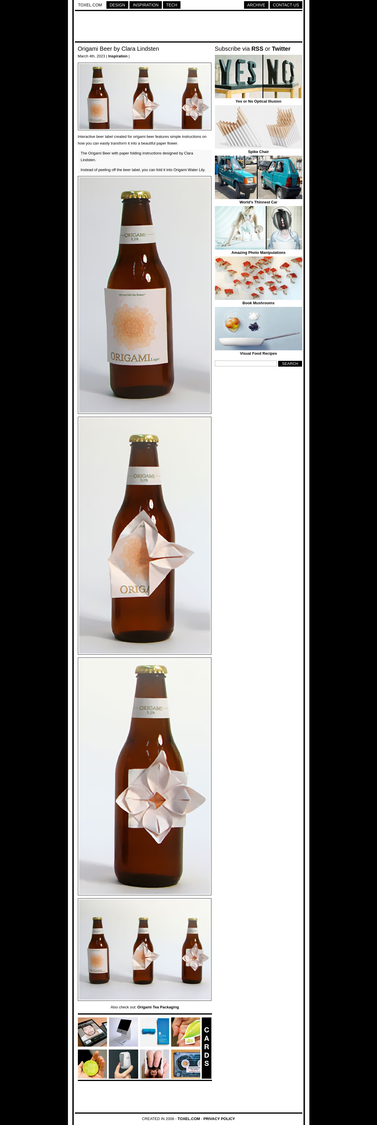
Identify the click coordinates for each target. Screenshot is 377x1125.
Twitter (281, 48)
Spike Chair (258, 152)
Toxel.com (90, 5)
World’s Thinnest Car (258, 202)
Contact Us (286, 5)
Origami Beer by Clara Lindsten (118, 48)
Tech (171, 5)
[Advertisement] (189, 27)
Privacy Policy (219, 1119)
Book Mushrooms (259, 303)
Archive (256, 5)
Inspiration (145, 5)
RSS (257, 48)
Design (117, 5)
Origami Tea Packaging (158, 1007)
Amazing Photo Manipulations (259, 252)
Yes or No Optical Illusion (258, 101)
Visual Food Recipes (258, 353)
